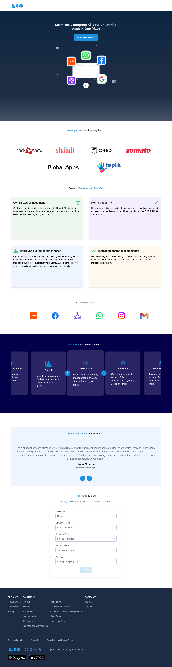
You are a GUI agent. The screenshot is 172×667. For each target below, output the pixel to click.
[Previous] (67, 373)
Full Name (60, 511)
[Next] (104, 373)
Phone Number (62, 545)
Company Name (62, 523)
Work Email (60, 557)
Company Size (62, 534)
